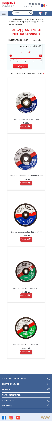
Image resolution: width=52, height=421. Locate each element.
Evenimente (8, 400)
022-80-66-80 (33, 4)
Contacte (7, 406)
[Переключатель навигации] (4, 13)
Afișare (21, 66)
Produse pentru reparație (19, 21)
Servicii (6, 390)
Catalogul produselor (14, 378)
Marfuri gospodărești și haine (29, 19)
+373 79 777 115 (32, 6)
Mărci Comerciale (11, 395)
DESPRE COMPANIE (10, 384)
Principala (13, 19)
